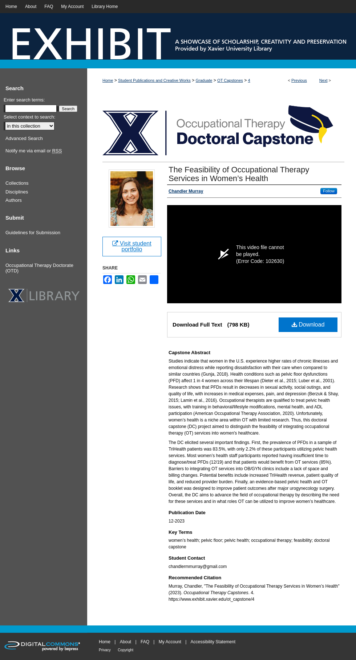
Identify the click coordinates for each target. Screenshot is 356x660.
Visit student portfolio (131, 246)
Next (323, 80)
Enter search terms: (24, 100)
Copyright (125, 650)
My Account (170, 641)
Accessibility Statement (213, 641)
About (125, 641)
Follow (329, 191)
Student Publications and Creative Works (154, 80)
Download (308, 324)
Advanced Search (24, 138)
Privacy (105, 650)
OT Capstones (230, 80)
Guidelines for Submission (32, 232)
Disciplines (16, 192)
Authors (13, 200)
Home (107, 80)
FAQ (145, 641)
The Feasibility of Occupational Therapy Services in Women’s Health (239, 174)
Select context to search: (29, 117)
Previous (299, 80)
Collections (17, 183)
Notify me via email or (33, 151)
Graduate (204, 80)
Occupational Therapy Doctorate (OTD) (39, 268)
